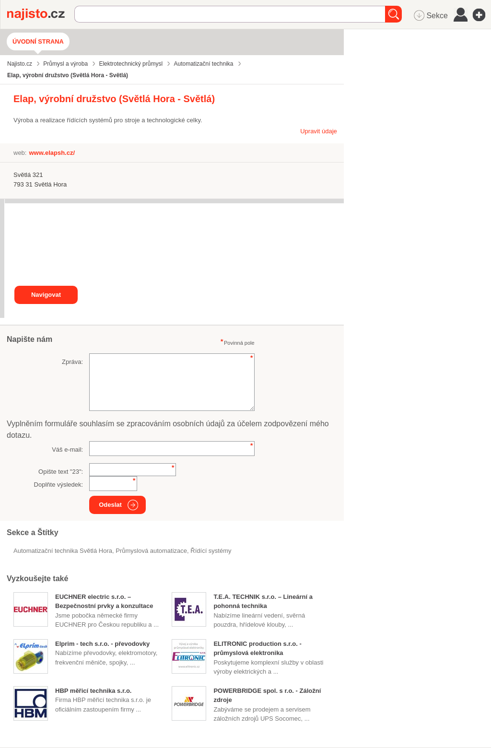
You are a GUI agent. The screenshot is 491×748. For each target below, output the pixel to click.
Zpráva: (72, 361)
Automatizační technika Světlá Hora (62, 550)
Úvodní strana (38, 41)
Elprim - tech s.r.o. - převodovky (102, 643)
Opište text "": (60, 471)
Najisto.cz (40, 14)
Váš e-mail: (67, 449)
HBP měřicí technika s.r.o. (93, 690)
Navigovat (46, 294)
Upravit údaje (318, 131)
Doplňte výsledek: (58, 484)
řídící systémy (210, 550)
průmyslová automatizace (151, 550)
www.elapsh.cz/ (52, 152)
